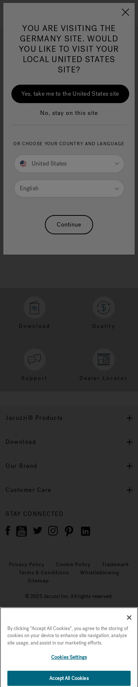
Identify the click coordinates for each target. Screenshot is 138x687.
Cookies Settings (69, 661)
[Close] (129, 621)
